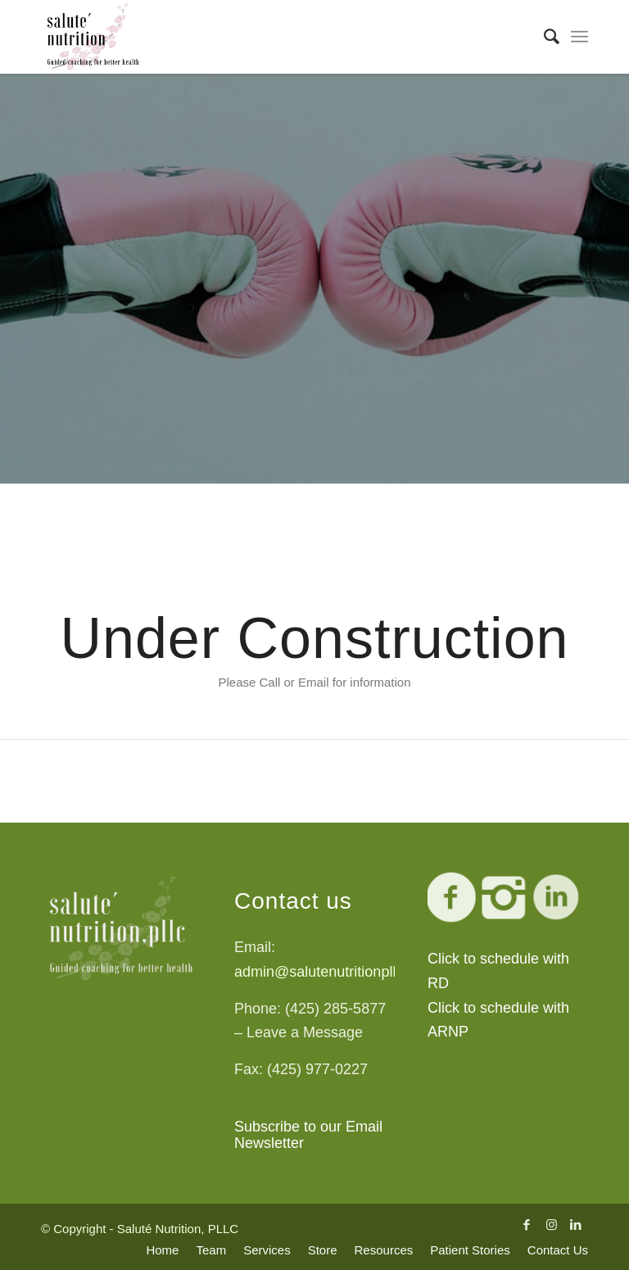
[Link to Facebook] (526, 1225)
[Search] (543, 37)
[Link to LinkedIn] (575, 1225)
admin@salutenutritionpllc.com (334, 972)
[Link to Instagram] (551, 1225)
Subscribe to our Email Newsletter (308, 1134)
